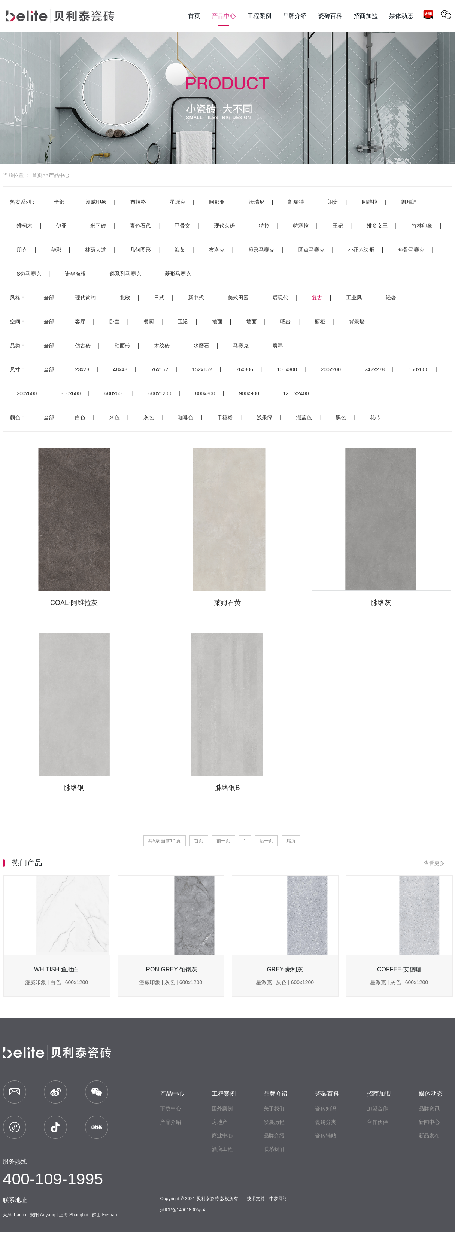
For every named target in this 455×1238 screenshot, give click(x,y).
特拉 (264, 226)
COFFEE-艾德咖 (399, 969)
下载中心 (170, 1108)
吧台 (285, 322)
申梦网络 (278, 1198)
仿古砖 (83, 346)
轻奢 (391, 298)
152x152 (202, 369)
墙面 (251, 322)
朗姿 (333, 202)
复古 (317, 298)
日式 (159, 298)
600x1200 (160, 393)
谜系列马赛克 (125, 274)
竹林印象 (422, 226)
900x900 (249, 393)
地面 (217, 322)
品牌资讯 (429, 1108)
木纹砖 (162, 346)
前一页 (223, 840)
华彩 (56, 250)
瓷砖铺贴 (325, 1135)
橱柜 (320, 322)
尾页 (290, 840)
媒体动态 (431, 1094)
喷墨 (277, 346)
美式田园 (238, 298)
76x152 (159, 369)
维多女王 (377, 226)
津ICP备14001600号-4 (182, 1210)
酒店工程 (222, 1149)
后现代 (280, 298)
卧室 (114, 322)
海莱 (180, 250)
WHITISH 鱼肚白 (56, 969)
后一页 (266, 840)
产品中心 (59, 175)
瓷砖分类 (325, 1122)
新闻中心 (429, 1122)
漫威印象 (95, 202)
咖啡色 (186, 417)
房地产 (220, 1122)
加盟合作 (377, 1108)
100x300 (287, 369)
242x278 (375, 369)
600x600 (114, 393)
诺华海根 (75, 274)
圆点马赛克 (311, 250)
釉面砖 (122, 346)
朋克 (22, 250)
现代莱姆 (224, 226)
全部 (59, 202)
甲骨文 (182, 226)
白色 (80, 417)
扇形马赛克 (261, 250)
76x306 (244, 369)
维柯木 (25, 226)
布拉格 (138, 202)
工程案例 (224, 1094)
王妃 (338, 226)
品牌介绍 (276, 1094)
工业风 (354, 298)
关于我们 (274, 1108)
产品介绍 (170, 1122)
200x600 (27, 393)
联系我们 (274, 1149)
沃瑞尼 (256, 202)
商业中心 (222, 1135)
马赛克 (241, 346)
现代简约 (85, 298)
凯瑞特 (296, 202)
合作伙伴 (377, 1122)
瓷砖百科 (327, 1094)
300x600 (71, 393)
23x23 (82, 369)
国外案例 (222, 1108)
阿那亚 (217, 202)
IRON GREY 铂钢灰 (170, 969)
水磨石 (201, 346)
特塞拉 (301, 226)
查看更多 (438, 863)
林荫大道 (95, 250)
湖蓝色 (304, 417)
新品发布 (429, 1135)
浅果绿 (264, 417)
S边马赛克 (29, 274)
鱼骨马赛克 (411, 250)
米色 (114, 417)
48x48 (120, 369)
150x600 (419, 369)
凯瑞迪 (409, 202)
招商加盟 (379, 1094)
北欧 (125, 298)
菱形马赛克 (178, 274)
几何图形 (140, 250)
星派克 (177, 202)
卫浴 (183, 322)
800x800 (205, 393)
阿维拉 (369, 202)
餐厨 (148, 322)
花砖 (375, 417)
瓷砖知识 (325, 1108)
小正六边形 (361, 250)
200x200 (331, 369)
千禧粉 (225, 417)
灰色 (148, 417)
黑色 (341, 417)
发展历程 (274, 1122)
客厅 (80, 322)
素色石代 (140, 226)
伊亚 (61, 226)
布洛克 (217, 250)
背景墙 (357, 322)
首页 (37, 175)
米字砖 (98, 226)
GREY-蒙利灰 (285, 969)
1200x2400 (296, 393)
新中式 (196, 298)
